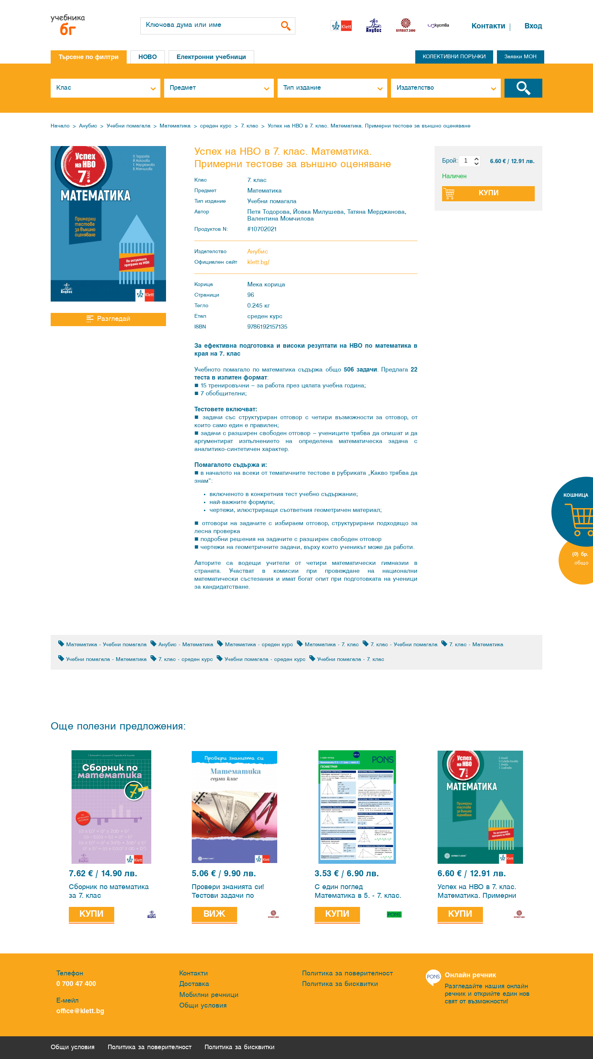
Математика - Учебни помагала (102, 644)
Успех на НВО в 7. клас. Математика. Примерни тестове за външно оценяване (369, 126)
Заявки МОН (521, 56)
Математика (175, 126)
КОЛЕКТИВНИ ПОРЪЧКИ (454, 56)
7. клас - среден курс (182, 659)
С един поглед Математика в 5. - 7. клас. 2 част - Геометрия (358, 892)
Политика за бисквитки (340, 984)
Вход (533, 26)
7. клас (249, 126)
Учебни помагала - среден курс (261, 659)
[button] (456, 27)
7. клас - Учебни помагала (400, 644)
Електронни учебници (211, 57)
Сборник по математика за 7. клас (109, 891)
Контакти (488, 26)
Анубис (88, 126)
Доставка (194, 984)
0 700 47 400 (78, 984)
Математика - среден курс (255, 644)
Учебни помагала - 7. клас (346, 659)
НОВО (147, 57)
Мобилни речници (209, 995)
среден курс (215, 126)
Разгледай (108, 319)
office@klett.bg (80, 1011)
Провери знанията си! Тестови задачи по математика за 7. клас (228, 892)
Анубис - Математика (182, 644)
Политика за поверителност (347, 973)
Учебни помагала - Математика (102, 659)
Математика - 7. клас (328, 644)
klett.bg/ (258, 262)
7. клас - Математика (472, 644)
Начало (60, 126)
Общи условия (203, 1006)
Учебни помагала (129, 126)
